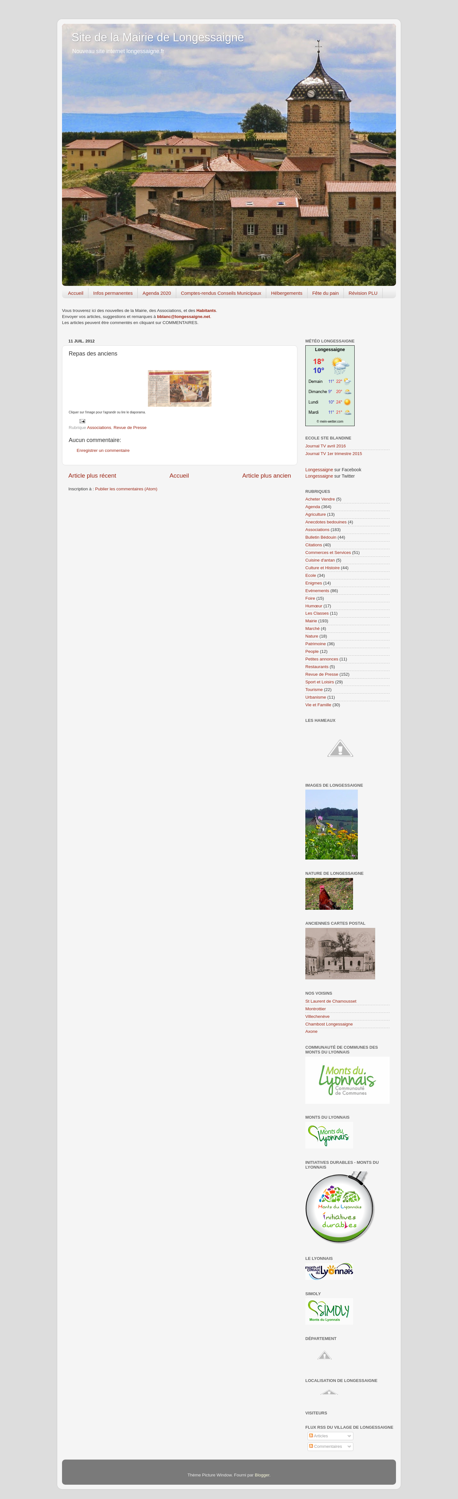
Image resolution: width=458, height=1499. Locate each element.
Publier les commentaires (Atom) (126, 489)
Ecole (310, 575)
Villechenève (317, 1016)
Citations (313, 544)
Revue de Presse (130, 427)
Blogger (262, 1475)
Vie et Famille (318, 704)
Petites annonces (321, 659)
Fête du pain (325, 293)
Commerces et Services (328, 552)
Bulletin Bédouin (321, 537)
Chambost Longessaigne (329, 1024)
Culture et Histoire (322, 567)
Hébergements (286, 293)
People (312, 651)
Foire (310, 598)
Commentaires (325, 1446)
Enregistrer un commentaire (103, 450)
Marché (312, 628)
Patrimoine (315, 643)
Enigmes (313, 583)
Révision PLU (363, 293)
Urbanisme (315, 697)
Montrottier (315, 1008)
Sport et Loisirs (319, 682)
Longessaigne (330, 349)
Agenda (312, 506)
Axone (311, 1031)
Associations (99, 427)
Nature (311, 636)
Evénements (317, 590)
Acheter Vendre (320, 499)
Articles (318, 1435)
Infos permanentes (113, 293)
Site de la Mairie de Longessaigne (158, 37)
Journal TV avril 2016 (325, 446)
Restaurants (317, 666)
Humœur (313, 606)
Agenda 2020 (156, 293)
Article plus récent (92, 475)
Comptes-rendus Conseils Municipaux (221, 293)
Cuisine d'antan (320, 560)
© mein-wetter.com (330, 421)
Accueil (75, 293)
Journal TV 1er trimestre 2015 (333, 453)
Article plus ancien (266, 475)
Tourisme (314, 689)
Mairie (311, 620)
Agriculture (315, 514)
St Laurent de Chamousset (331, 1001)
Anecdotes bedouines (326, 522)
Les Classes (317, 613)
